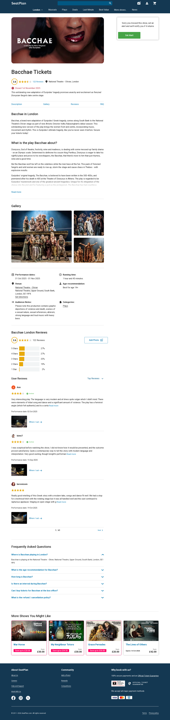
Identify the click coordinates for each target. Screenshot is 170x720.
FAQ (102, 104)
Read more (16, 192)
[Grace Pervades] (103, 644)
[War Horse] (29, 644)
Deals (75, 9)
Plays (64, 9)
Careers (14, 680)
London (38, 10)
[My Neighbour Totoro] (66, 644)
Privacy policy (154, 713)
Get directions (21, 297)
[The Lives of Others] (141, 644)
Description (16, 104)
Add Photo (84, 340)
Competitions (67, 686)
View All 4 (99, 260)
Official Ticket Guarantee (148, 675)
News (134, 9)
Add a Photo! (66, 675)
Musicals (52, 9)
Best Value (104, 9)
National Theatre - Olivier (26, 287)
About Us (15, 675)
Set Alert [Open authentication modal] (138, 36)
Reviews (75, 104)
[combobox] (85, 3)
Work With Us (17, 691)
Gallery (46, 104)
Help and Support (18, 686)
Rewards (65, 680)
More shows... (120, 10)
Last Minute (88, 9)
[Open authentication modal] (147, 3)
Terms (144, 713)
